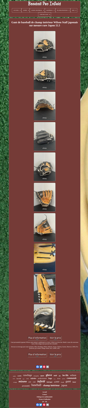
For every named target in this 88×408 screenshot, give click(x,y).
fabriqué (49, 382)
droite (58, 378)
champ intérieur (51, 385)
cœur (23, 378)
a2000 (56, 382)
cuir (34, 382)
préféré (14, 376)
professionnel (42, 378)
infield (41, 381)
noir (55, 375)
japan (42, 376)
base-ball (19, 378)
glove (49, 375)
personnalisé (26, 386)
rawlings (27, 375)
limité (74, 382)
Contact (44, 394)
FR (46, 401)
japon (64, 385)
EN (43, 401)
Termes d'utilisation (44, 399)
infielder (33, 378)
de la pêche (36, 376)
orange (15, 382)
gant (68, 381)
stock (14, 378)
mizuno (23, 381)
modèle (19, 376)
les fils (65, 375)
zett (29, 382)
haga (50, 378)
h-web (62, 382)
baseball (36, 385)
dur (60, 376)
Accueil (44, 392)
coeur (27, 378)
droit (54, 378)
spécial (63, 378)
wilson (73, 375)
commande (71, 378)
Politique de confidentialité (44, 397)
